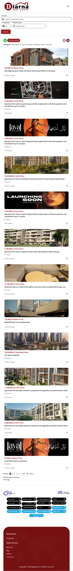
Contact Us (10, 557)
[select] (6, 26)
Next (31, 474)
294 (23, 474)
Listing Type (6, 22)
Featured (37, 44)
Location (4, 16)
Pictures (29, 44)
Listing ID (6, 44)
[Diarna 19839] (16, 6)
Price (23, 44)
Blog (7, 550)
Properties (10, 538)
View (42, 44)
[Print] (5, 40)
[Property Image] (36, 57)
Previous (5, 474)
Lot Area (49, 44)
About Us (9, 547)
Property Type (17, 22)
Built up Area (16, 44)
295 (27, 474)
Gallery (8, 554)
